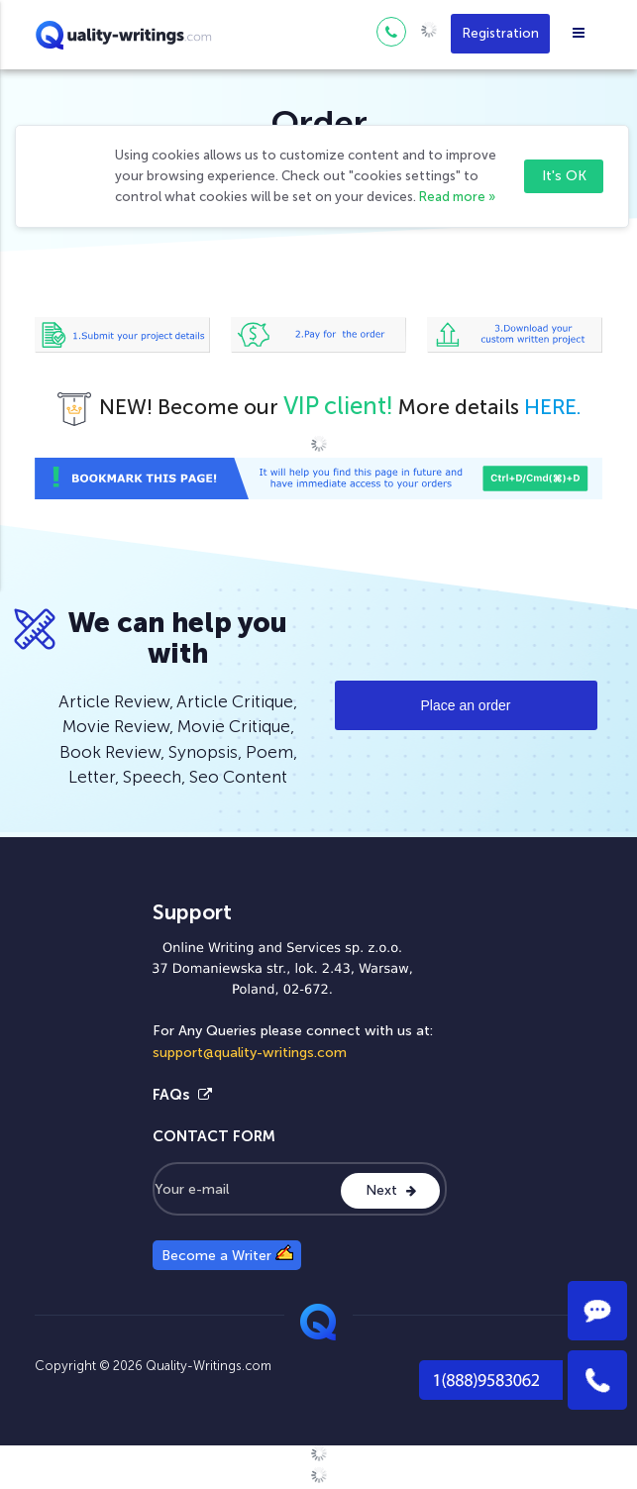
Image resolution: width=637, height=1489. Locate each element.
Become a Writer (227, 1254)
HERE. (553, 406)
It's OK (564, 175)
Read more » (457, 196)
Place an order (465, 705)
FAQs (182, 1095)
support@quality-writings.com (250, 1052)
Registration (501, 33)
